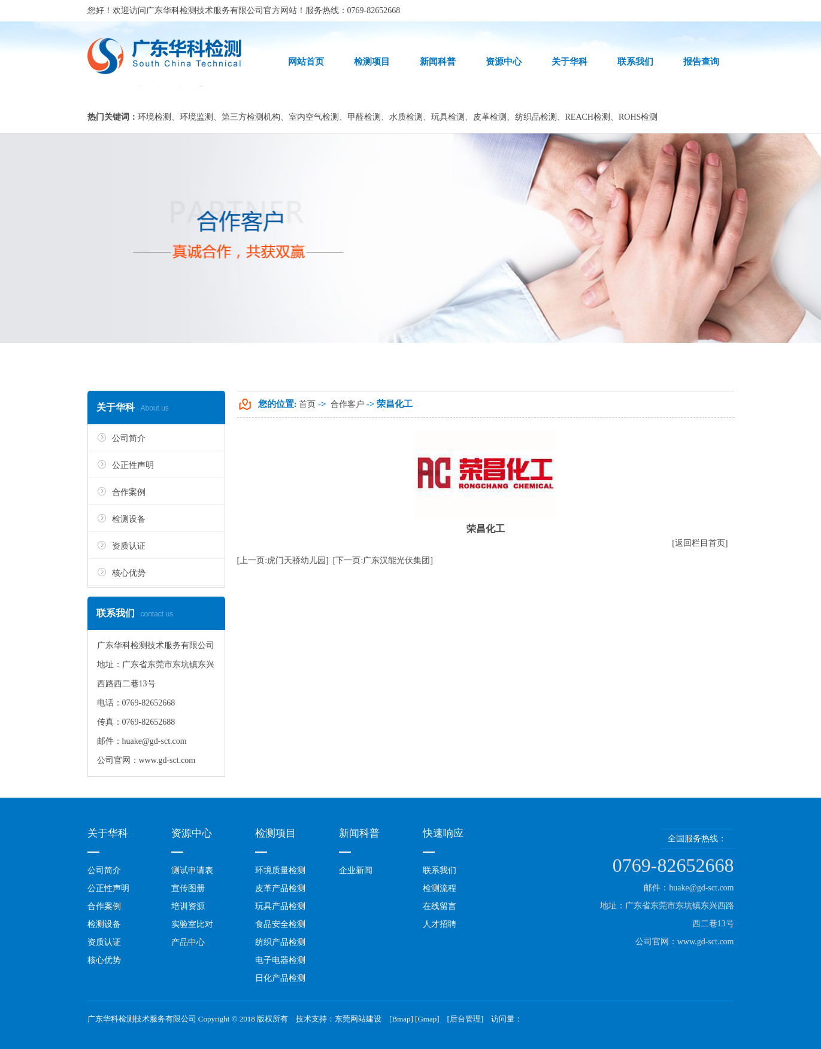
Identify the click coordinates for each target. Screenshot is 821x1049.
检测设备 (129, 519)
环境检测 (154, 116)
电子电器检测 (280, 960)
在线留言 (439, 906)
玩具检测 (448, 116)
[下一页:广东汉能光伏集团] (383, 560)
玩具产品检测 (280, 906)
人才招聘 (439, 924)
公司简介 (129, 438)
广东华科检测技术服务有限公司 (204, 10)
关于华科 (569, 61)
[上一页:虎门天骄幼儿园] (283, 560)
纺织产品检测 (280, 942)
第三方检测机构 (251, 116)
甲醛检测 (364, 116)
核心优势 (129, 572)
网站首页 (306, 61)
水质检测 (406, 116)
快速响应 (443, 833)
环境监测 (196, 116)
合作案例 (129, 492)
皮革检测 (490, 116)
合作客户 (347, 404)
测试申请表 (192, 870)
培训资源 (188, 906)
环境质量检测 (280, 870)
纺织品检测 (536, 116)
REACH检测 (587, 116)
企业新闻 (355, 870)
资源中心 (504, 61)
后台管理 (465, 1018)
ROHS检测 (638, 116)
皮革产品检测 (280, 888)
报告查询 (701, 61)
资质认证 (129, 546)
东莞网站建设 (358, 1018)
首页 (307, 404)
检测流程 (439, 888)
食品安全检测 (280, 924)
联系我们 (635, 61)
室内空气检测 (314, 116)
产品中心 (188, 942)
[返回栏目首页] (700, 543)
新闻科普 (438, 61)
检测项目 (372, 61)
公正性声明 (133, 465)
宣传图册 (188, 888)
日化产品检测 (280, 978)
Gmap (427, 1018)
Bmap (401, 1018)
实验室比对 (192, 924)
